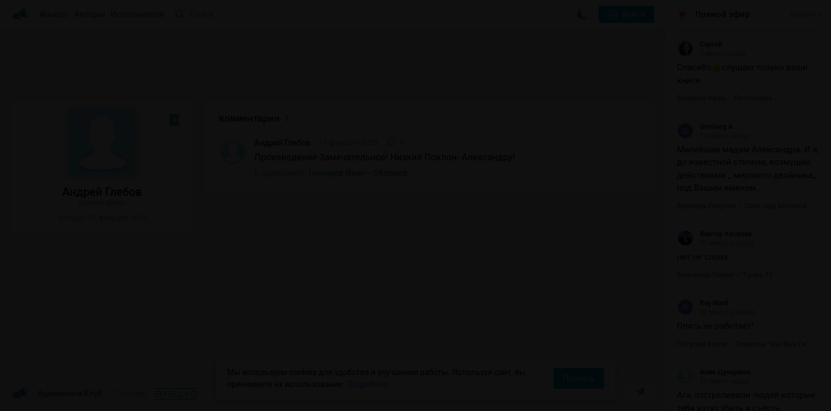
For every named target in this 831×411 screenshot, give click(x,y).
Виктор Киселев (714, 234)
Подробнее (367, 384)
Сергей (699, 44)
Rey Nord (702, 303)
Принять (579, 378)
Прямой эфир (722, 14)
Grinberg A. (706, 126)
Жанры (53, 14)
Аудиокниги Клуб (56, 393)
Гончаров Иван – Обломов (358, 173)
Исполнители (137, 14)
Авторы (90, 14)
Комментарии (254, 118)
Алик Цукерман (714, 372)
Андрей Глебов (282, 143)
